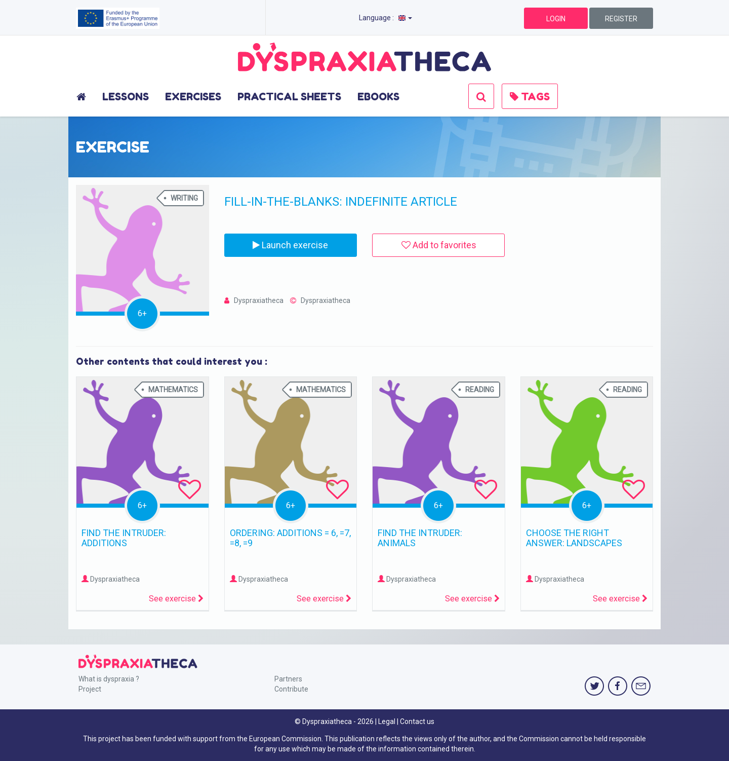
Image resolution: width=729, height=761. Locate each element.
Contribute (291, 689)
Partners (288, 679)
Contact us (417, 721)
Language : (385, 18)
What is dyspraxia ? (108, 679)
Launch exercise (290, 245)
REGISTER (621, 19)
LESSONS (125, 97)
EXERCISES (193, 97)
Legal (386, 721)
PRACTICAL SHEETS (289, 97)
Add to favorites (438, 245)
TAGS (530, 97)
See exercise (176, 598)
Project (89, 689)
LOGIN (555, 19)
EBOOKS (378, 97)
